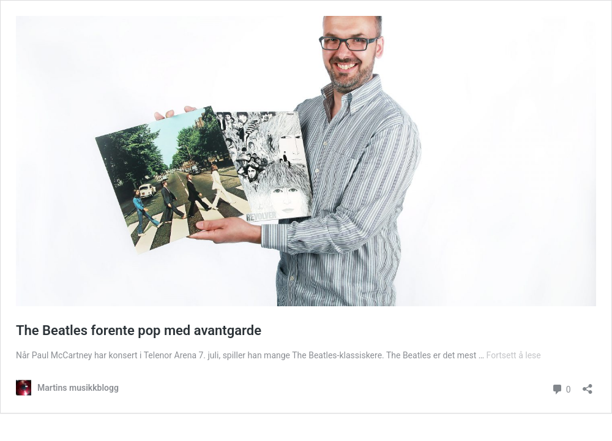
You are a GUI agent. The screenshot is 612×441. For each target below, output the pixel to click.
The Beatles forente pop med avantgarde (138, 330)
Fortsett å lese (514, 355)
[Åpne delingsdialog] (587, 384)
